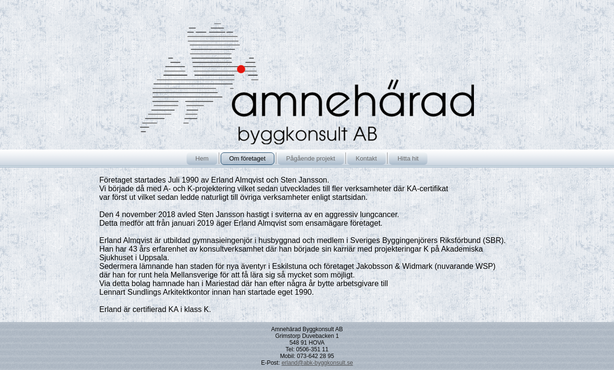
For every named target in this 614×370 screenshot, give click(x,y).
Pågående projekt (310, 158)
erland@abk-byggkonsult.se (317, 362)
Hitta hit (408, 158)
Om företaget (247, 158)
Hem (201, 158)
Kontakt (366, 158)
